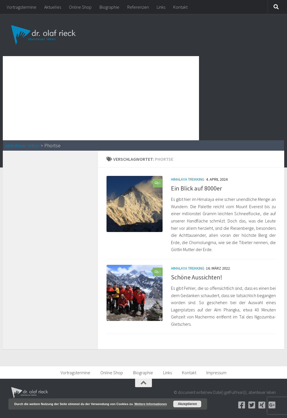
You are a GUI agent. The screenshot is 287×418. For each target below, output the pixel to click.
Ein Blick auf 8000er (196, 188)
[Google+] (272, 405)
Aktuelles (52, 7)
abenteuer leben (23, 146)
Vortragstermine (21, 7)
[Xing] (262, 405)
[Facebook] (242, 405)
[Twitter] (252, 405)
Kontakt (180, 7)
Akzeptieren (187, 404)
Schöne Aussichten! (196, 277)
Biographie (109, 7)
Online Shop (80, 7)
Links (161, 7)
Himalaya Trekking (187, 179)
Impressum (216, 372)
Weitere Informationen (150, 404)
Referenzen (138, 7)
